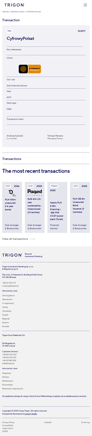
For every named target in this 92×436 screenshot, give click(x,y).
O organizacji (8, 303)
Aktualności (7, 299)
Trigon (5, 12)
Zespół (5, 315)
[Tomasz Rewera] (66, 134)
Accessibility (7, 425)
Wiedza (5, 377)
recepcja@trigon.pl (10, 286)
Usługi (5, 307)
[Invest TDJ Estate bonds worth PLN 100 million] (12, 209)
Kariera (5, 322)
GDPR (5, 431)
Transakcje (6, 311)
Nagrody (6, 319)
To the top (85, 422)
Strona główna (8, 295)
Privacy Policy (8, 422)
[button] (85, 5)
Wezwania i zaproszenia (12, 388)
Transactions (17, 12)
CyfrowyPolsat (33, 12)
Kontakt (5, 326)
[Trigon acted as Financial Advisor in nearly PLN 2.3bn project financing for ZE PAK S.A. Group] (57, 211)
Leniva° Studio (30, 414)
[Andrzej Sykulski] (26, 134)
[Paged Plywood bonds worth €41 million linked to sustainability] (35, 209)
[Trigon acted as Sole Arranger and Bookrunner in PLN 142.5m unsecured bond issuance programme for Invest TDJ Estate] (80, 209)
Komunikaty (7, 385)
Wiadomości (7, 381)
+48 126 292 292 (9, 357)
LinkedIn (48, 422)
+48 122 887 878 (9, 360)
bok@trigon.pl (8, 363)
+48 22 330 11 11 (9, 283)
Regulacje (6, 373)
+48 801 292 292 (9, 355)
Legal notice (7, 428)
